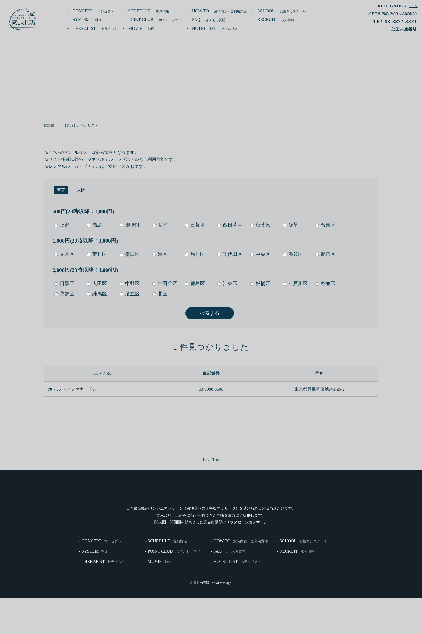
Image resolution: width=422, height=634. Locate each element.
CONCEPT (95, 11)
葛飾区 (64, 293)
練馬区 (97, 293)
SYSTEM (88, 19)
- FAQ (228, 586)
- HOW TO (239, 576)
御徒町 (130, 224)
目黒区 (64, 283)
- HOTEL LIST (236, 597)
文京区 (64, 254)
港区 (160, 254)
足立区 (130, 293)
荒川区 (97, 254)
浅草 (291, 224)
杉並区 (326, 283)
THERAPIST (97, 28)
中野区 (130, 283)
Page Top (211, 459)
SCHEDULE (152, 11)
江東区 (228, 283)
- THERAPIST (102, 597)
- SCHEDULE (166, 576)
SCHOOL (290, 11)
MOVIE (144, 28)
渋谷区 (294, 254)
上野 (61, 224)
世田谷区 (165, 283)
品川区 (195, 254)
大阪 (81, 190)
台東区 (326, 224)
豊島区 (195, 283)
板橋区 (261, 283)
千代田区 (230, 254)
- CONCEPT (100, 576)
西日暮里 (230, 224)
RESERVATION (391, 6)
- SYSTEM (93, 586)
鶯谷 (160, 224)
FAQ (215, 19)
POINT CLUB (159, 19)
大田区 (97, 283)
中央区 (261, 254)
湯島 (94, 224)
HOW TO (226, 11)
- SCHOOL (302, 576)
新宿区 (326, 254)
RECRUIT (284, 19)
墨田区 (130, 254)
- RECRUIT (296, 586)
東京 (61, 190)
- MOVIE (158, 597)
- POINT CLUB (172, 586)
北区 (160, 293)
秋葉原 (261, 224)
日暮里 (195, 224)
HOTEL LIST (224, 28)
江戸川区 (296, 283)
